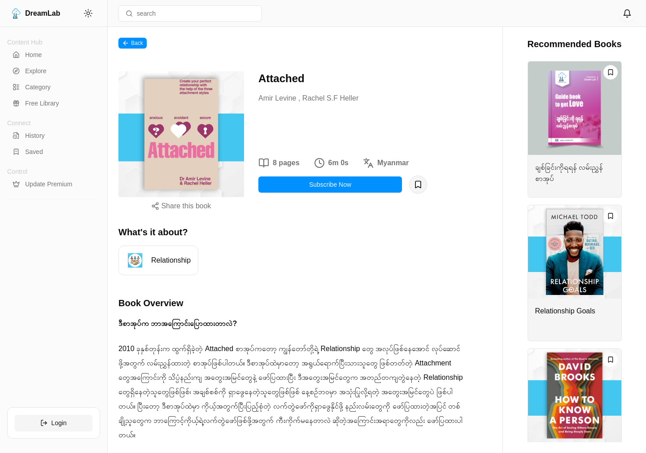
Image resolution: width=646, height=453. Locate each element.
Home (27, 54)
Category (32, 87)
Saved (28, 151)
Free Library (36, 103)
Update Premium (42, 184)
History (29, 135)
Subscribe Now (330, 184)
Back (132, 43)
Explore (29, 71)
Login (53, 423)
